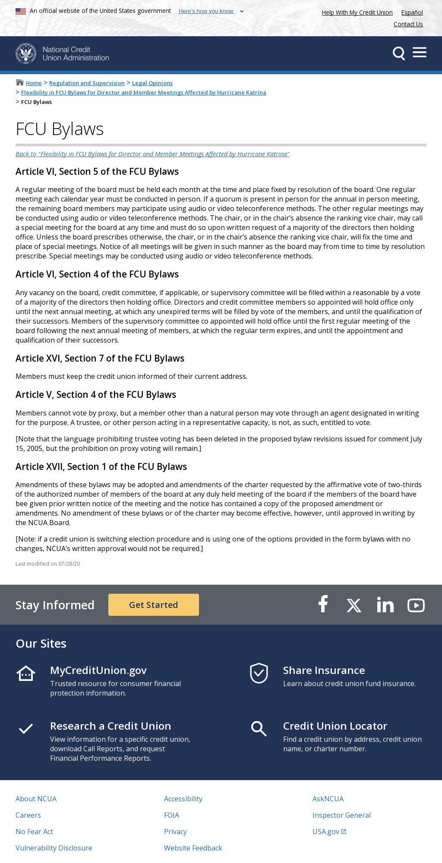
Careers (28, 815)
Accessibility (183, 798)
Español (412, 12)
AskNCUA (328, 798)
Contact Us (408, 24)
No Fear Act (34, 831)
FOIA (171, 815)
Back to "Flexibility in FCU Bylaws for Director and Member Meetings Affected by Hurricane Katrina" (153, 154)
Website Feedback (193, 848)
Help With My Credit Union (356, 11)
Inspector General (342, 815)
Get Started (153, 605)
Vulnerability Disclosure (54, 848)
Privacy (175, 831)
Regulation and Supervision (87, 83)
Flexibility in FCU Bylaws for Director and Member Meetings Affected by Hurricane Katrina (143, 92)
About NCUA (36, 798)
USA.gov (326, 831)
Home (34, 83)
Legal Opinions (152, 83)
